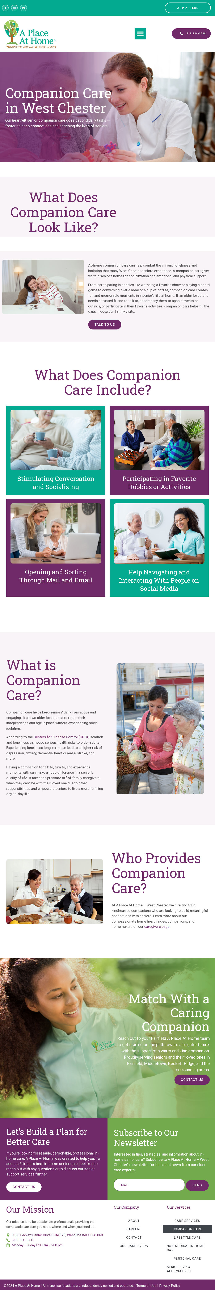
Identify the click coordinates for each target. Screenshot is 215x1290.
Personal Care (187, 1258)
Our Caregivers (134, 1246)
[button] (140, 33)
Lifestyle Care (187, 1237)
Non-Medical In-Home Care (186, 1248)
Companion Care (187, 1229)
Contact (134, 1237)
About (134, 1220)
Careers (134, 1229)
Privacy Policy (169, 1286)
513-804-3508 (22, 1240)
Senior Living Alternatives (179, 1269)
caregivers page (156, 926)
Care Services (187, 1220)
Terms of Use (146, 1286)
